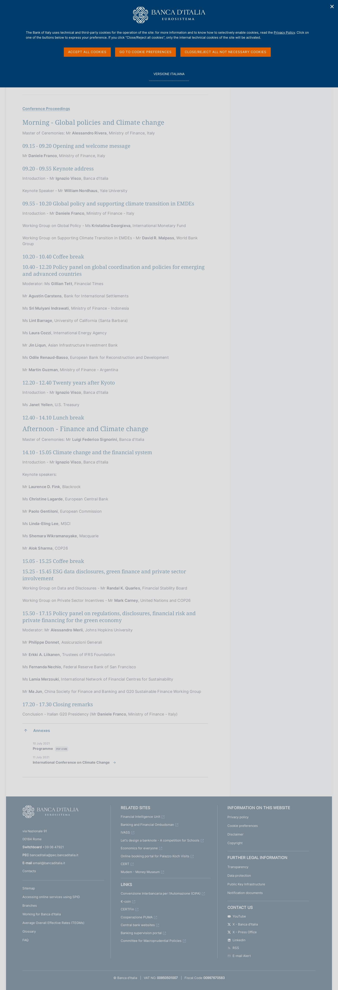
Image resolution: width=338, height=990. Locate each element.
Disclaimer (235, 834)
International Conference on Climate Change (71, 762)
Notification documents (245, 893)
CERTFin (127, 909)
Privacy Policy (284, 32)
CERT (125, 864)
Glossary (29, 931)
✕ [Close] (332, 6)
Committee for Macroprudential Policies (151, 941)
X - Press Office (242, 932)
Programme (50, 749)
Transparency (237, 867)
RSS (233, 948)
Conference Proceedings (46, 108)
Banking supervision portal (141, 933)
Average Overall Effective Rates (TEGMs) (53, 923)
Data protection (239, 875)
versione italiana (169, 76)
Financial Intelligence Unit (140, 817)
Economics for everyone (139, 848)
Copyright (235, 843)
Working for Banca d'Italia (41, 914)
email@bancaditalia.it (49, 863)
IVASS (125, 832)
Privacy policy (238, 817)
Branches (29, 905)
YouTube (236, 916)
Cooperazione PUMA (137, 917)
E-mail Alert (239, 956)
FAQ (25, 940)
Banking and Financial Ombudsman (147, 825)
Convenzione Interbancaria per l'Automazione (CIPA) (160, 893)
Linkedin (236, 940)
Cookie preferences (242, 826)
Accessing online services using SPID (51, 897)
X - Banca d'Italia (242, 924)
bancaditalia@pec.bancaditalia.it (54, 855)
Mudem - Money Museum (140, 872)
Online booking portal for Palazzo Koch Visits (155, 856)
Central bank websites (138, 925)
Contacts (29, 871)
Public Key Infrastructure (246, 884)
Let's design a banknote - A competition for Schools (160, 840)
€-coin (126, 901)
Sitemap (28, 888)
